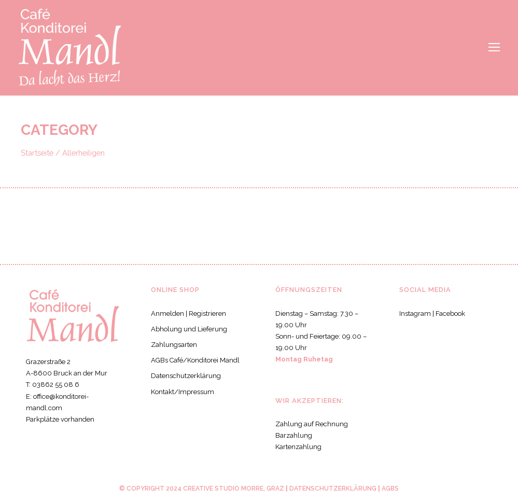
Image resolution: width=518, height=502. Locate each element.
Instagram (414, 313)
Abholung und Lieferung (186, 329)
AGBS (389, 488)
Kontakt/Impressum (180, 392)
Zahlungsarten (172, 344)
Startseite (37, 152)
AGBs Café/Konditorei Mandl (194, 360)
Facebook (450, 313)
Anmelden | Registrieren (187, 313)
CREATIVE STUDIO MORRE (221, 488)
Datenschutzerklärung (183, 376)
